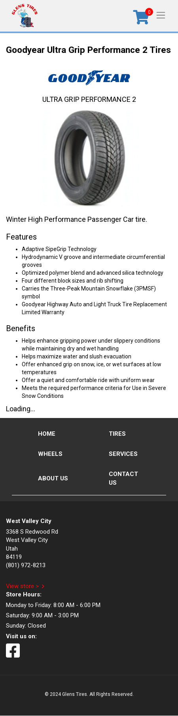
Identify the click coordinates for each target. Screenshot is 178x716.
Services (123, 453)
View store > (22, 586)
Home (46, 433)
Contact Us (123, 478)
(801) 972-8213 (25, 565)
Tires (117, 433)
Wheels (50, 453)
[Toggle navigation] (160, 15)
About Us (53, 478)
